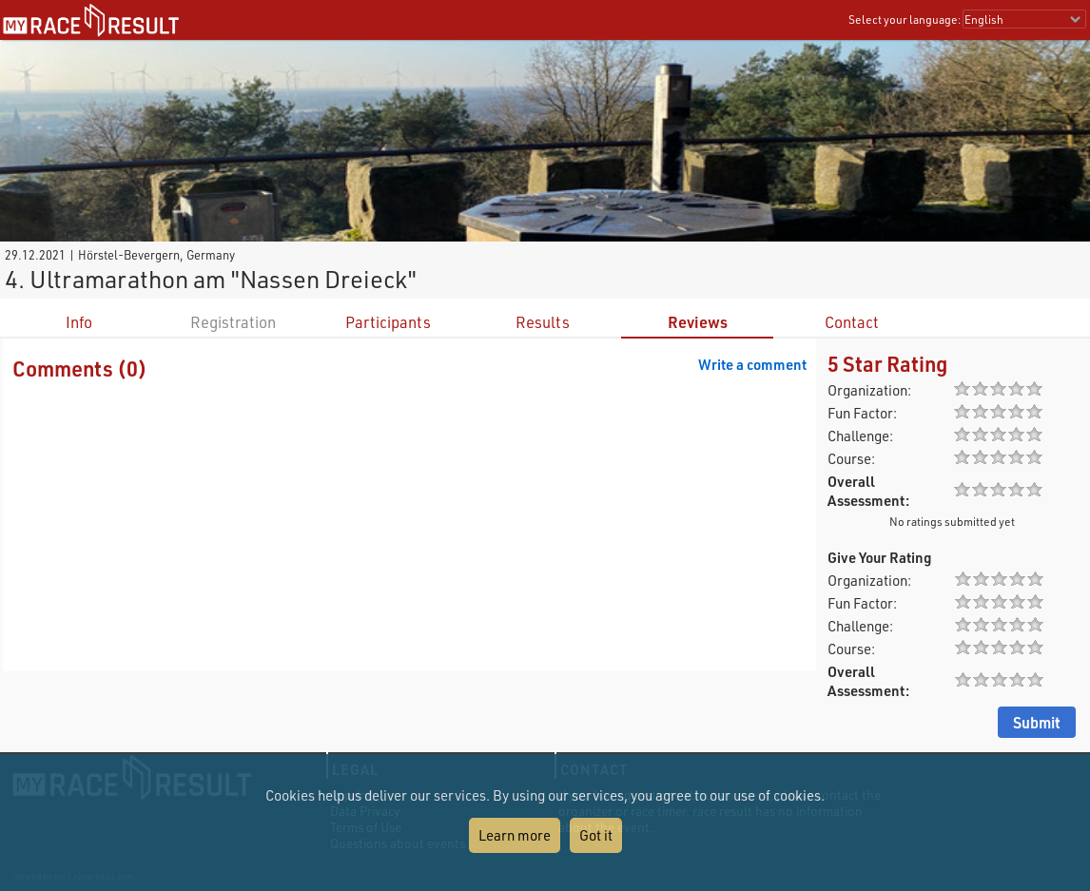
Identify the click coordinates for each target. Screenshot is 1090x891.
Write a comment (752, 364)
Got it (596, 834)
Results (543, 322)
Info (79, 322)
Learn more (514, 834)
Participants (388, 322)
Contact (852, 322)
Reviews (698, 322)
